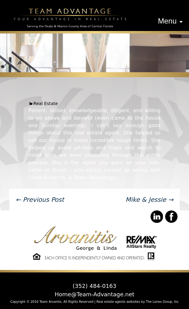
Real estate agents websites (118, 301)
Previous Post (40, 199)
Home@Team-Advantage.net (94, 294)
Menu (167, 21)
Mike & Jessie (149, 199)
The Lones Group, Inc (162, 301)
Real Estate (46, 103)
